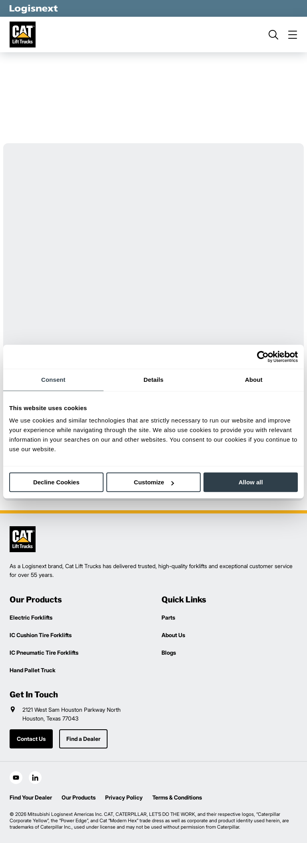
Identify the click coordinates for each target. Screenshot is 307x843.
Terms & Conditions (177, 797)
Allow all (251, 482)
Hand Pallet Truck (33, 670)
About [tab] (254, 379)
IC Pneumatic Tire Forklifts (44, 652)
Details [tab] (153, 379)
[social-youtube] (16, 777)
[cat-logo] (23, 34)
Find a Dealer (83, 738)
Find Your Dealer (31, 797)
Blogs (168, 652)
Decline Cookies (56, 482)
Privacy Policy (124, 797)
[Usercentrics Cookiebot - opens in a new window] (263, 357)
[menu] (292, 34)
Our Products (79, 797)
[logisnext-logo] (23, 539)
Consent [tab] (53, 379)
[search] (273, 34)
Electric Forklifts (31, 617)
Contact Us (31, 738)
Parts (168, 617)
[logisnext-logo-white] (34, 8)
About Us (173, 635)
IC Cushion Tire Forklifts (41, 635)
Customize (154, 482)
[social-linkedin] (35, 777)
